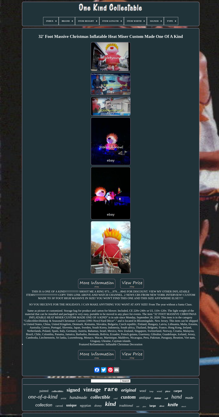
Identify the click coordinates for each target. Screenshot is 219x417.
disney (98, 405)
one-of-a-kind (42, 397)
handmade (78, 397)
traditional (126, 405)
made (189, 397)
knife (173, 404)
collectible (100, 397)
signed (73, 390)
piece (167, 391)
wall (166, 398)
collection (43, 405)
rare (111, 389)
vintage (92, 390)
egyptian (85, 405)
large (152, 405)
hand (176, 397)
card (116, 398)
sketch (183, 406)
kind (110, 404)
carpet (178, 391)
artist (63, 398)
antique (145, 397)
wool (142, 391)
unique (71, 405)
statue (157, 398)
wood (159, 391)
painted (43, 391)
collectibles (57, 391)
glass (144, 406)
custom (128, 397)
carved (59, 405)
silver (161, 406)
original (128, 390)
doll (137, 406)
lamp (151, 391)
